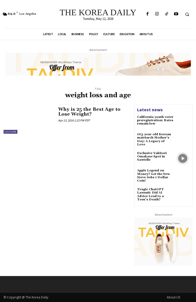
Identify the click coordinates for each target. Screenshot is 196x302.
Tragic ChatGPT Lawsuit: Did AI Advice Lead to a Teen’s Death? (150, 194)
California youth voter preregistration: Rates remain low (155, 120)
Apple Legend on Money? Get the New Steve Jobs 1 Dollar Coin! (153, 176)
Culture (10, 131)
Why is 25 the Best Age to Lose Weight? (89, 111)
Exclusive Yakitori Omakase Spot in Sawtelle (152, 156)
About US (173, 297)
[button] (187, 14)
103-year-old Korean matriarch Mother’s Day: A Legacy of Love (154, 139)
